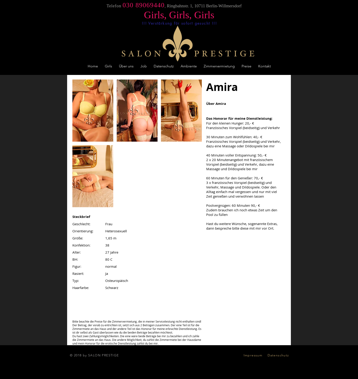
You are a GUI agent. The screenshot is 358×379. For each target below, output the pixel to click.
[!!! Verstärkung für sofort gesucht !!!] (179, 23)
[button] (92, 111)
